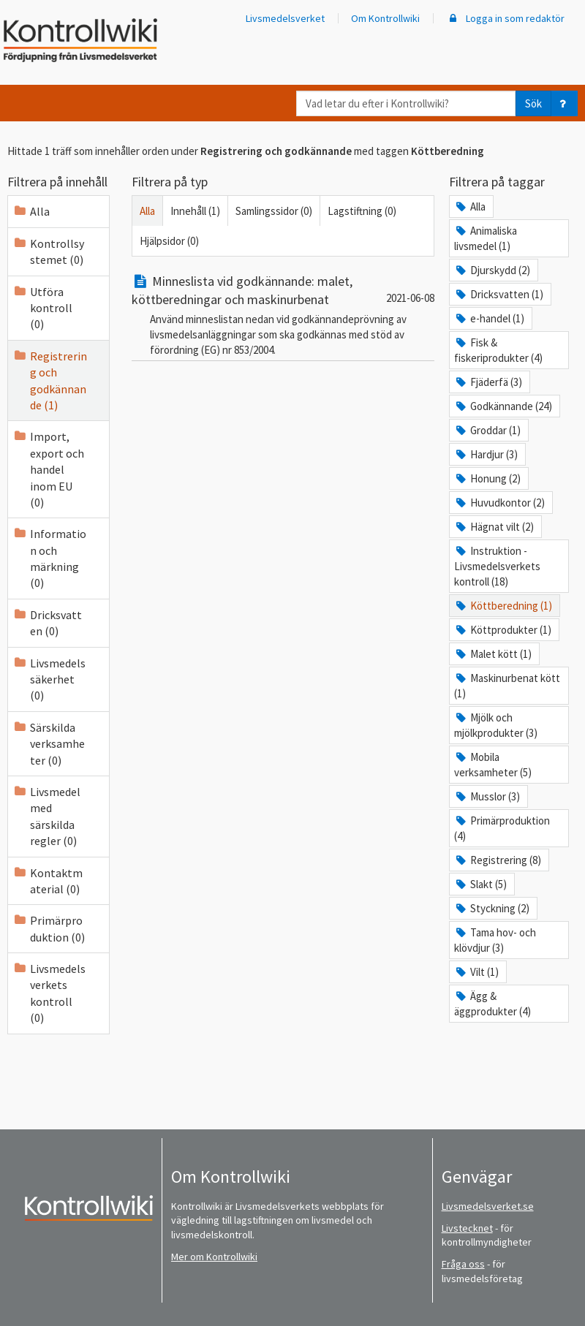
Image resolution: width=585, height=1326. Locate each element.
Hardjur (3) (486, 454)
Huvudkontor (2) (499, 502)
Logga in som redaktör (505, 18)
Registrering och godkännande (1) (49, 380)
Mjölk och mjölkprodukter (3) (495, 725)
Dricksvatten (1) (498, 294)
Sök (533, 103)
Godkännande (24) (503, 406)
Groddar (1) (487, 430)
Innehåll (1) (195, 211)
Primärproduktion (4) (502, 828)
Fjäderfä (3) (488, 382)
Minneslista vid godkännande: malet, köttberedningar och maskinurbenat (242, 290)
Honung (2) (487, 478)
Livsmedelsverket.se (488, 1206)
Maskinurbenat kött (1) (507, 685)
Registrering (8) (497, 860)
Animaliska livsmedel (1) (485, 238)
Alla (31, 211)
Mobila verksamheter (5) (493, 764)
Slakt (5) (480, 884)
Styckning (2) (491, 908)
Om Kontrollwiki (385, 18)
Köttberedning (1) (503, 606)
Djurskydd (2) (492, 270)
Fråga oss (463, 1263)
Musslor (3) (487, 796)
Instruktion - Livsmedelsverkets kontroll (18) (497, 566)
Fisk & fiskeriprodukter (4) (498, 350)
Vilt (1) (476, 972)
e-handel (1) (489, 318)
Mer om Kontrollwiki (214, 1256)
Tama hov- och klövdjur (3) (495, 940)
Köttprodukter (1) (502, 630)
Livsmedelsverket (285, 18)
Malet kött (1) (493, 654)
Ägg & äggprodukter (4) (492, 1003)
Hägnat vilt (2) (494, 527)
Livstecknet (467, 1228)
